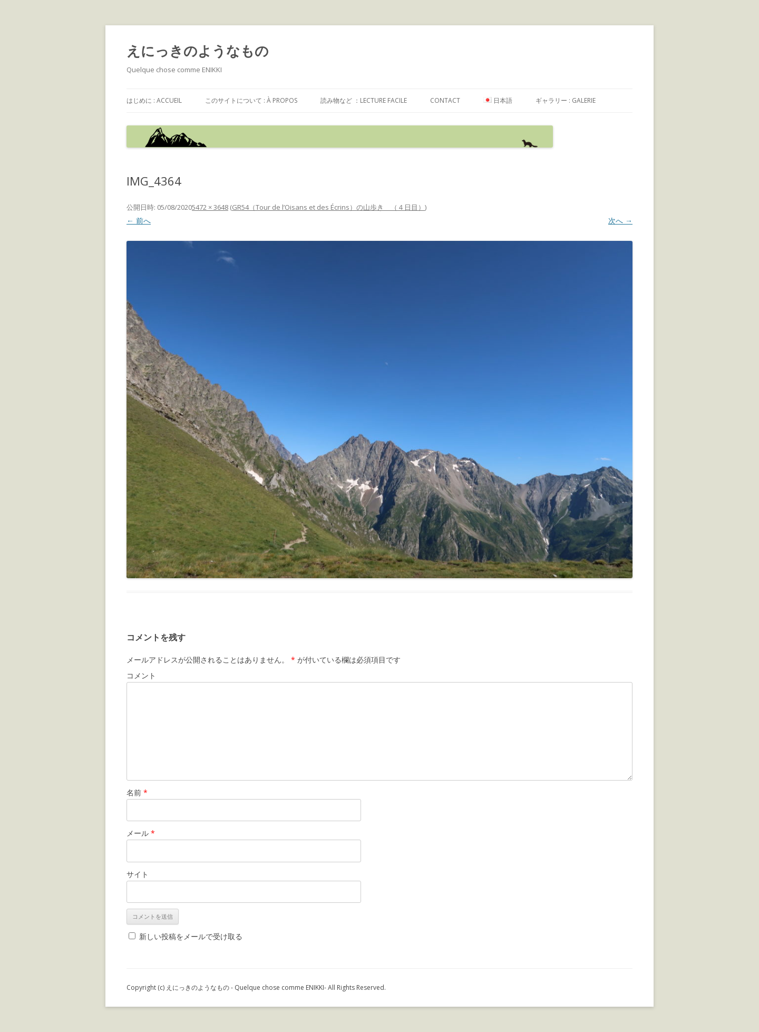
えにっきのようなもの (197, 50)
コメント (141, 675)
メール (140, 833)
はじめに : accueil (154, 100)
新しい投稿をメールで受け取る (190, 936)
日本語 (497, 100)
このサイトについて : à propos (251, 100)
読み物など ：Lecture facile (363, 100)
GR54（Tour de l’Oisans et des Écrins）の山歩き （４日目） (328, 207)
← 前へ (138, 221)
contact (445, 100)
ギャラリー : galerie (566, 100)
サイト (137, 874)
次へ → (620, 221)
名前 (137, 792)
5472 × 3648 (210, 207)
